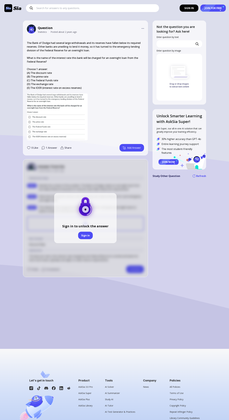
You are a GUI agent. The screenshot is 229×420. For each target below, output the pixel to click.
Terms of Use (177, 393)
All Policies (175, 386)
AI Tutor (109, 405)
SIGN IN (189, 8)
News (146, 386)
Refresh (199, 176)
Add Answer (132, 147)
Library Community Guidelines (185, 418)
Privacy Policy (176, 399)
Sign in (85, 235)
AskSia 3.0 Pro (85, 386)
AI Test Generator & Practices (120, 411)
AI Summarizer (112, 393)
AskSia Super (84, 393)
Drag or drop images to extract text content (179, 85)
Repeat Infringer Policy (181, 411)
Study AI (109, 399)
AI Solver (109, 386)
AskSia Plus (84, 399)
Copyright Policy (178, 405)
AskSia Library (85, 405)
